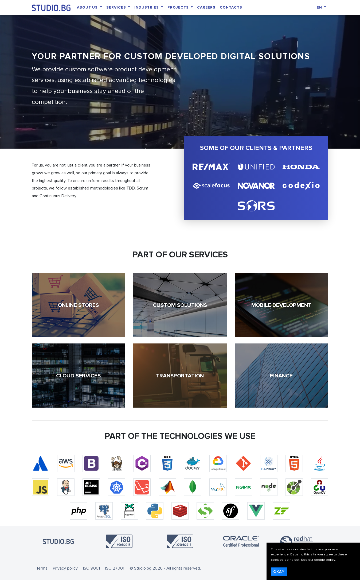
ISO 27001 (114, 568)
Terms (42, 568)
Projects (178, 7)
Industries (147, 7)
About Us (88, 7)
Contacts (231, 7)
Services (116, 7)
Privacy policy (65, 568)
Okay (278, 571)
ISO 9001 (91, 568)
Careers (206, 7)
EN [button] (320, 7)
